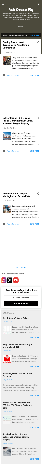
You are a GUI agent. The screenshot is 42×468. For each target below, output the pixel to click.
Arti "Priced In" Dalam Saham (16, 318)
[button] (38, 42)
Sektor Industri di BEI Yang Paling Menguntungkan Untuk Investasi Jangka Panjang (18, 121)
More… (33, 27)
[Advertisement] (21, 97)
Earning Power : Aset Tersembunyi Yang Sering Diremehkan (16, 45)
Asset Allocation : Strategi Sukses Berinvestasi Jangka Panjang (16, 437)
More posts (21, 268)
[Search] (39, 4)
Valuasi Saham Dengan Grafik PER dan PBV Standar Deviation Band (17, 405)
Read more (34, 75)
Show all (34, 35)
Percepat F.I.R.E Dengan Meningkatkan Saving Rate (16, 195)
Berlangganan (21, 303)
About (8, 27)
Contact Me (20, 27)
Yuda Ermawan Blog (21, 9)
